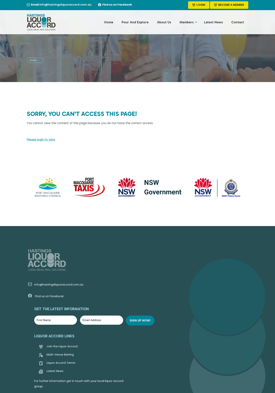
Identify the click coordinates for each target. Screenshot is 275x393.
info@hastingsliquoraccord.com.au (54, 285)
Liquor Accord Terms (126, 307)
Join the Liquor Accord (127, 290)
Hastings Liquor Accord (69, 375)
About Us (164, 23)
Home (108, 23)
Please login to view (41, 140)
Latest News (213, 23)
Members (187, 23)
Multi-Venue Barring (125, 298)
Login (198, 5)
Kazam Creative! (237, 375)
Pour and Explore (135, 23)
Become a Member (229, 5)
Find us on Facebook (45, 297)
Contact (237, 23)
